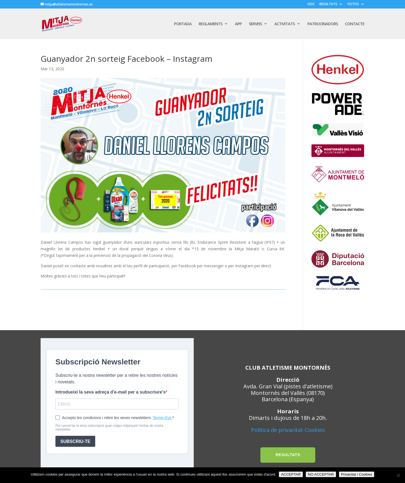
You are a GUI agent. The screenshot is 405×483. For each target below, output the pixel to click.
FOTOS (353, 4)
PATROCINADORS (322, 24)
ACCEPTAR (291, 474)
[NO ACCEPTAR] (398, 475)
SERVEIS (255, 24)
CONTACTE (354, 24)
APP (238, 24)
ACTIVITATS (284, 24)
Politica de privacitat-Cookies (288, 430)
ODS (310, 4)
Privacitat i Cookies (356, 474)
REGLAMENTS (210, 24)
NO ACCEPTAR (321, 474)
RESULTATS (328, 4)
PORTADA (183, 24)
